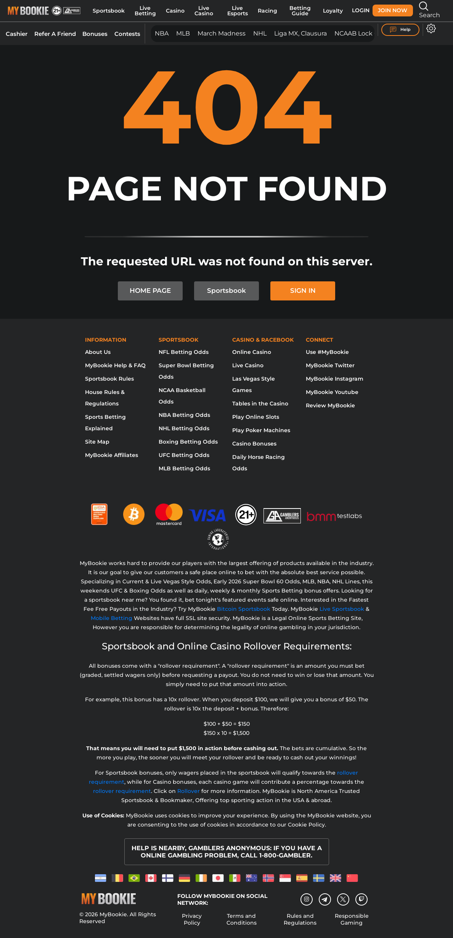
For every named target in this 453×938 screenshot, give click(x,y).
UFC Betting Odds (184, 455)
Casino (175, 10)
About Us (98, 352)
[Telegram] (324, 899)
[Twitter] (343, 899)
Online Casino (251, 352)
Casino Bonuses (254, 443)
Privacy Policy (192, 919)
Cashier (16, 33)
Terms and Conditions (241, 919)
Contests (127, 33)
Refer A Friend (55, 33)
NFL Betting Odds (184, 352)
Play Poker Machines (261, 430)
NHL (260, 33)
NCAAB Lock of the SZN (371, 33)
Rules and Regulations (300, 919)
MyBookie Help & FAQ (115, 365)
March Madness (222, 33)
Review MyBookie (330, 405)
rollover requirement (122, 791)
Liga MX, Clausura (300, 33)
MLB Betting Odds (184, 468)
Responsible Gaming (352, 919)
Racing (267, 10)
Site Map (97, 441)
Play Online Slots (255, 416)
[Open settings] (429, 28)
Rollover (188, 791)
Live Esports (237, 11)
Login (360, 10)
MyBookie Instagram (334, 378)
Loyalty (333, 10)
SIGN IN (303, 290)
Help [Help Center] (400, 30)
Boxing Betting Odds (188, 441)
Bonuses (95, 33)
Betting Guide (300, 11)
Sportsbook (109, 10)
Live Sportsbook (342, 608)
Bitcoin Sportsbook (243, 608)
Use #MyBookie (327, 352)
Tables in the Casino (260, 403)
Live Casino (203, 11)
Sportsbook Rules (109, 378)
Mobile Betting (111, 618)
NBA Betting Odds (184, 415)
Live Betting (145, 11)
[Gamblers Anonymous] (282, 511)
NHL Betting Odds (184, 428)
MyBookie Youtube (332, 392)
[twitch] (361, 899)
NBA (162, 33)
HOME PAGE (150, 290)
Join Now (392, 10)
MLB (183, 33)
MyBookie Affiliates (111, 455)
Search (429, 10)
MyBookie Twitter (330, 365)
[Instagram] (306, 899)
